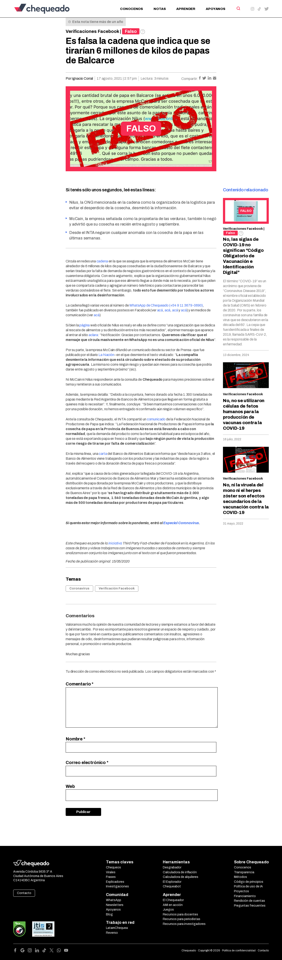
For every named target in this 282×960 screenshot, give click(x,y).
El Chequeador (173, 900)
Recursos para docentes (180, 914)
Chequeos (113, 867)
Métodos (240, 877)
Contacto (24, 893)
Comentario (79, 683)
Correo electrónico (87, 762)
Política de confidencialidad (239, 950)
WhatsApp (113, 900)
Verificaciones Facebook (92, 31)
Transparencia (244, 872)
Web (70, 786)
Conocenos (131, 9)
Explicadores (115, 881)
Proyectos (241, 891)
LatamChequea (117, 928)
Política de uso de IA (248, 886)
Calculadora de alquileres (180, 877)
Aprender (185, 9)
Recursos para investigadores (184, 924)
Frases (111, 877)
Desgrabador (172, 867)
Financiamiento (245, 896)
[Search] (238, 8)
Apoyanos (215, 9)
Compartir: (189, 79)
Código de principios (248, 881)
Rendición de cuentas (249, 900)
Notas (160, 9)
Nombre (75, 738)
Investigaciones (117, 886)
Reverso (112, 932)
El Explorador (172, 881)
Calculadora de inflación (180, 872)
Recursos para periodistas (181, 919)
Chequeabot (172, 886)
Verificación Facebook (117, 588)
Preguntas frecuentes (249, 905)
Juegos (168, 909)
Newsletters (114, 905)
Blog (109, 914)
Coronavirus (79, 588)
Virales (110, 872)
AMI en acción (173, 905)
